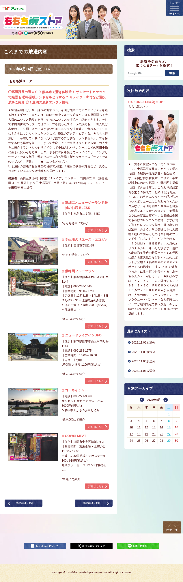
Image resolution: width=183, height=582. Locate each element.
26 (146, 440)
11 (139, 427)
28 (161, 440)
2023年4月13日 (92, 503)
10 (131, 427)
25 (139, 440)
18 (139, 434)
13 (154, 427)
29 (169, 440)
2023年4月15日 (25, 503)
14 (161, 427)
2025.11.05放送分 (143, 352)
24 (131, 440)
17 (131, 434)
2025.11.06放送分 (143, 342)
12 (146, 427)
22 (169, 434)
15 (169, 427)
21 (161, 434)
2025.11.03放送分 (143, 370)
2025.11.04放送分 (143, 361)
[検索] (145, 73)
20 (154, 434)
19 (146, 434)
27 (154, 440)
